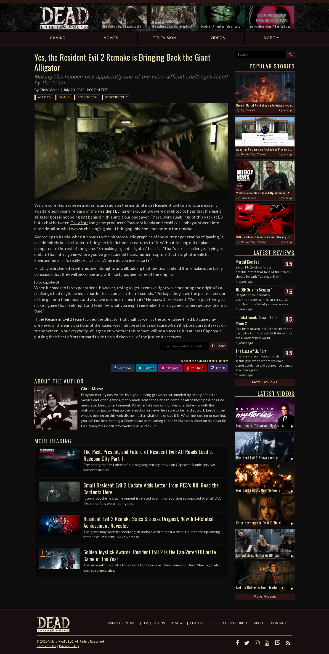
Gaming (64, 97)
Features (198, 623)
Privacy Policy (69, 646)
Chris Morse (49, 89)
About (259, 623)
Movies (132, 623)
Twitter (146, 368)
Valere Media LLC (60, 641)
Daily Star (79, 222)
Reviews (177, 623)
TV (145, 623)
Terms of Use (46, 646)
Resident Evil (88, 97)
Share (218, 346)
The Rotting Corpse (252, 154)
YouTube (195, 368)
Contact (279, 623)
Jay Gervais (247, 110)
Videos (159, 623)
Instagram (170, 368)
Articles (44, 97)
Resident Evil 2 (116, 97)
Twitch (218, 368)
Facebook (123, 368)
